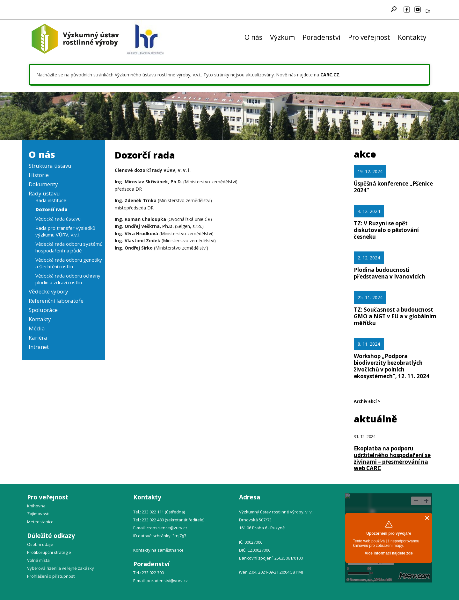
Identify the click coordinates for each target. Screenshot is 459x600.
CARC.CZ (329, 75)
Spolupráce (43, 310)
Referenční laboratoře (56, 300)
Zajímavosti (38, 514)
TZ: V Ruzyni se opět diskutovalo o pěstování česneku (386, 230)
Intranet (39, 346)
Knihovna (36, 506)
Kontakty (412, 37)
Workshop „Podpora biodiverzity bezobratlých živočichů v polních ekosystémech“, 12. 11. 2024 (391, 365)
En (427, 11)
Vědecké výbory (48, 291)
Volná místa (38, 560)
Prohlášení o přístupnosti (51, 576)
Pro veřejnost (369, 37)
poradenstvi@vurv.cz (167, 580)
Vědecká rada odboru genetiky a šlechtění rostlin (68, 263)
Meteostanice (40, 522)
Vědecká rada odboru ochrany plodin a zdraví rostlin (67, 279)
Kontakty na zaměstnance (158, 550)
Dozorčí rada (51, 209)
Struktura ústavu (50, 165)
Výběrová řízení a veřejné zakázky (60, 568)
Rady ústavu (44, 193)
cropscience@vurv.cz (167, 528)
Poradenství (321, 37)
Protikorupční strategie (49, 552)
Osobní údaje (40, 544)
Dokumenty (43, 184)
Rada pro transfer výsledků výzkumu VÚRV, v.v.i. (65, 231)
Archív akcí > (367, 401)
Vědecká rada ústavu (58, 218)
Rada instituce (50, 200)
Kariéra (38, 337)
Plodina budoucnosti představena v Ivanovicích (389, 273)
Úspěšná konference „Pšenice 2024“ (393, 187)
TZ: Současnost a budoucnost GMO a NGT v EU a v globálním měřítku (395, 316)
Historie (39, 175)
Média (37, 328)
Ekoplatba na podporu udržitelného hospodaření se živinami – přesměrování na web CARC (392, 458)
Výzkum (282, 37)
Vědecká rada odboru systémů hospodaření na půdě (69, 247)
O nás (253, 37)
